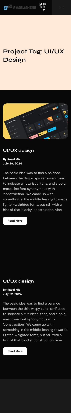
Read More (15, 221)
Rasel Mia (13, 159)
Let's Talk (42, 7)
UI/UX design (18, 150)
